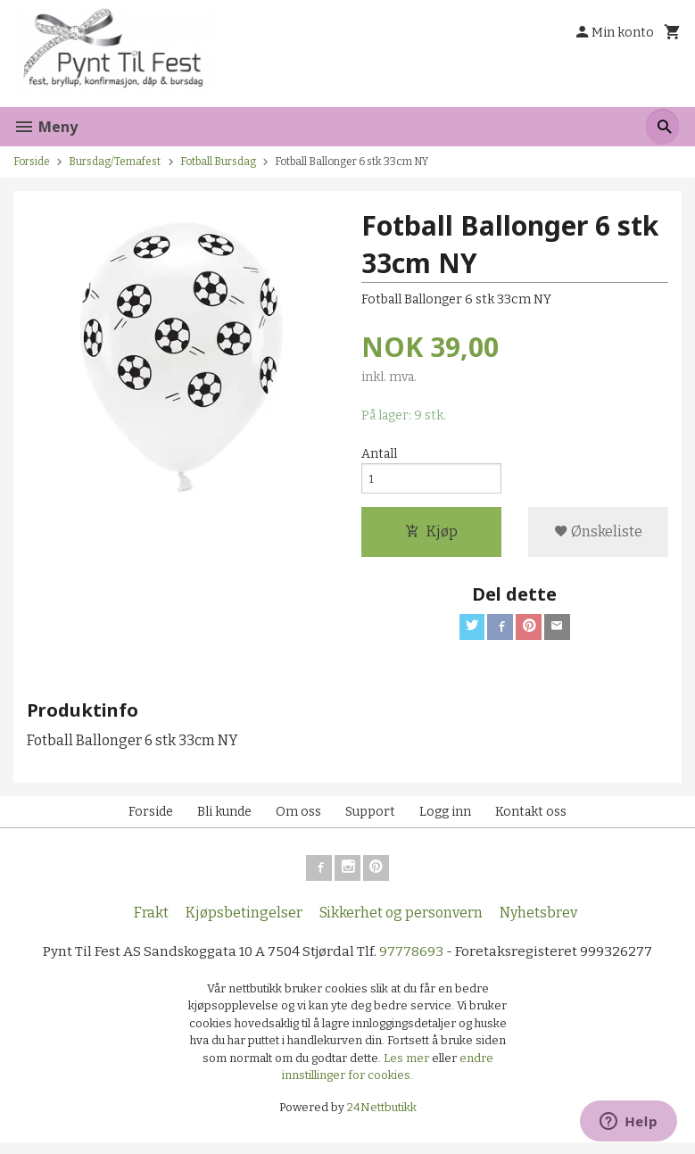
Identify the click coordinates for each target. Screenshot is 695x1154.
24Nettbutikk (382, 1118)
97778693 (414, 961)
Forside (31, 161)
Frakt (151, 922)
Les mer (408, 1068)
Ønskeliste (598, 535)
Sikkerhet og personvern (401, 922)
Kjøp (431, 535)
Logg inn (445, 818)
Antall (379, 454)
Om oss (298, 818)
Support (370, 818)
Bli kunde (224, 818)
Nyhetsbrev (538, 922)
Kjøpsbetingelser (244, 922)
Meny (45, 127)
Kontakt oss (531, 818)
